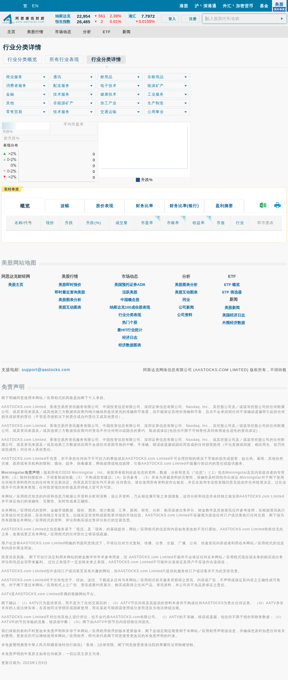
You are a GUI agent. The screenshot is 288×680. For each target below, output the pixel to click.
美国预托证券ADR (129, 284)
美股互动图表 (69, 307)
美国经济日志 (233, 315)
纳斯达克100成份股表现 (130, 307)
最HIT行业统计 (129, 330)
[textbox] (244, 18)
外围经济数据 (233, 323)
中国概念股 (129, 300)
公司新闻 (186, 307)
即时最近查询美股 (70, 292)
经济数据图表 (129, 345)
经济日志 (129, 337)
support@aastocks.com (46, 369)
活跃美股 (129, 292)
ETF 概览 (232, 284)
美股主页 (15, 284)
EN (35, 5)
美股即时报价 (69, 284)
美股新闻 (234, 307)
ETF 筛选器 (232, 292)
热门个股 (129, 322)
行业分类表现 (129, 315)
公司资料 (186, 315)
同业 (186, 300)
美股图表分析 (69, 300)
